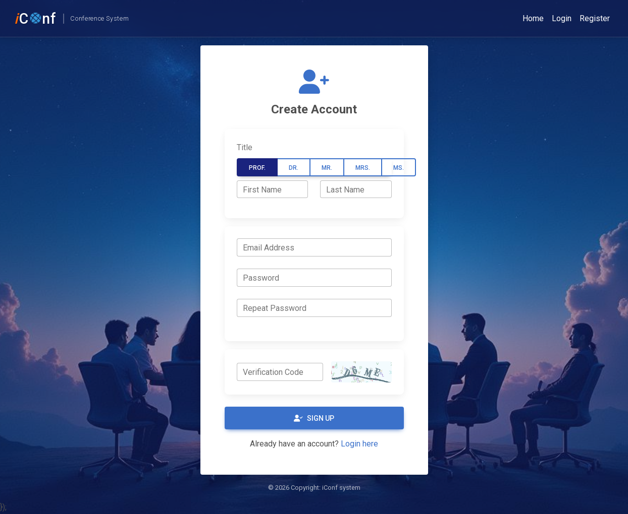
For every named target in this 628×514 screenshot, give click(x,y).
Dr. (293, 167)
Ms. (398, 167)
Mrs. (362, 167)
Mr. (327, 167)
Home (533, 18)
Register (595, 18)
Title (244, 147)
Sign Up (314, 418)
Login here (359, 443)
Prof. (257, 167)
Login (561, 18)
